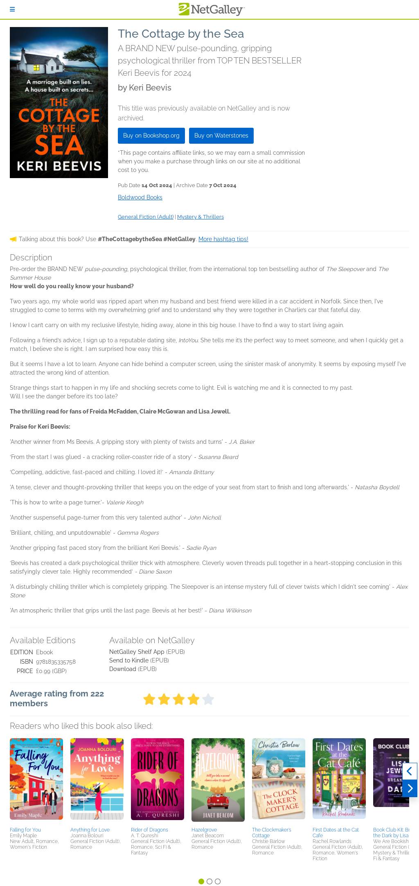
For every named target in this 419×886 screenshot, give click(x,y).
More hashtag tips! (223, 239)
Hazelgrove (204, 830)
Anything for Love (90, 830)
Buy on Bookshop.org (151, 135)
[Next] (409, 788)
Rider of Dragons (149, 830)
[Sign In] (12, 9)
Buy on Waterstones (221, 135)
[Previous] (409, 771)
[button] (36, 781)
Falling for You (25, 830)
